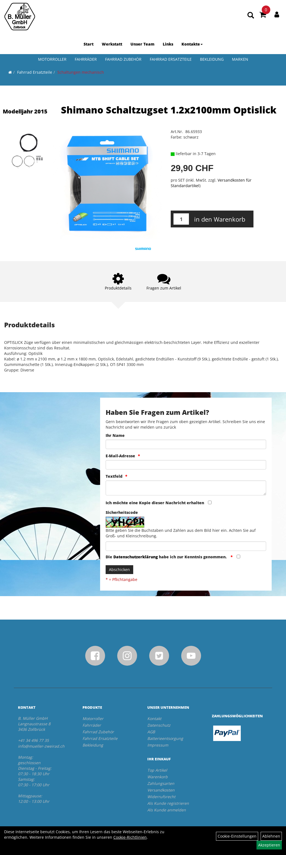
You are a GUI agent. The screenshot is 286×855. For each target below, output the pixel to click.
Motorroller (52, 59)
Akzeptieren (269, 845)
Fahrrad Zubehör (123, 59)
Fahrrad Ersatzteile (171, 59)
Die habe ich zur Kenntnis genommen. (167, 556)
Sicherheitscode (122, 512)
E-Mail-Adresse (120, 455)
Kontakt (154, 718)
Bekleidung (212, 59)
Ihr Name (115, 435)
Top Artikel (157, 770)
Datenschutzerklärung (135, 556)
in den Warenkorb (219, 219)
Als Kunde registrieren (168, 803)
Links (168, 44)
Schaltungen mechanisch (80, 72)
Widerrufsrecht (161, 796)
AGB (151, 731)
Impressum (157, 745)
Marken (240, 59)
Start (88, 44)
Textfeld (114, 476)
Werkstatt (112, 44)
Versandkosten (161, 790)
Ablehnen (271, 836)
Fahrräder (86, 59)
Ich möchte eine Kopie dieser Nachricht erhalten (155, 502)
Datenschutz (158, 725)
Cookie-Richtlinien (130, 837)
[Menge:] (181, 219)
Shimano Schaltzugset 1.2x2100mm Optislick (168, 109)
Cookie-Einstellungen (237, 836)
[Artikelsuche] (250, 15)
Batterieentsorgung (165, 738)
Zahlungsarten (160, 783)
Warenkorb (157, 776)
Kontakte (192, 44)
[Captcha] (186, 546)
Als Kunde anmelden (166, 809)
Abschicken (119, 569)
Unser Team (142, 44)
